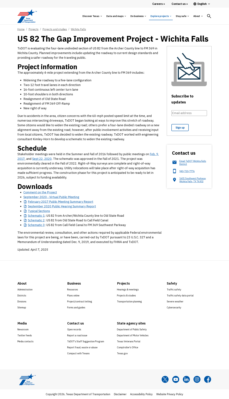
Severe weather (175, 301)
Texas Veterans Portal (128, 341)
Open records (74, 329)
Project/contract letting (79, 301)
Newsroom (23, 329)
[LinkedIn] (186, 379)
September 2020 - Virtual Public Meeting (51, 197)
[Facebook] (207, 379)
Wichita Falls (78, 29)
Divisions (21, 301)
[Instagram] (196, 379)
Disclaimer (120, 394)
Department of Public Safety (132, 329)
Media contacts (25, 341)
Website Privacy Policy (169, 394)
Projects (33, 29)
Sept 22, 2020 (42, 159)
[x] (165, 379)
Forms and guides (76, 307)
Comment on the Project (40, 192)
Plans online (73, 295)
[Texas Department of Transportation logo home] (27, 16)
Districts (21, 295)
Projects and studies (54, 29)
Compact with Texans (78, 353)
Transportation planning (129, 301)
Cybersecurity (174, 307)
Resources (72, 289)
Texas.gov (122, 353)
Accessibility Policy (141, 394)
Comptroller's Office (127, 347)
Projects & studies (126, 295)
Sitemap (21, 307)
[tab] (92, 16)
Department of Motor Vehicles (133, 335)
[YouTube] (175, 379)
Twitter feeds (24, 335)
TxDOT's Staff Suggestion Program (85, 341)
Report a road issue (77, 335)
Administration (25, 289)
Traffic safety (174, 289)
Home (21, 29)
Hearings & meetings (128, 289)
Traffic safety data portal (180, 295)
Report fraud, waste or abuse (82, 347)
